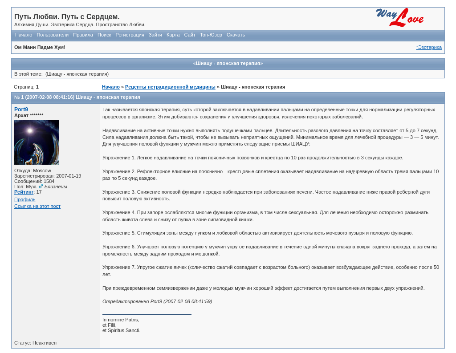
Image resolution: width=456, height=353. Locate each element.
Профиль (25, 199)
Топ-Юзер (211, 34)
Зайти (155, 34)
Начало (23, 34)
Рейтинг (23, 192)
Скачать (236, 34)
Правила (83, 34)
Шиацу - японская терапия (108, 97)
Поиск (104, 34)
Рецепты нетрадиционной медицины (170, 86)
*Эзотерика (429, 47)
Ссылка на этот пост (37, 206)
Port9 (21, 109)
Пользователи (53, 34)
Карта (173, 34)
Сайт (189, 34)
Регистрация (130, 34)
